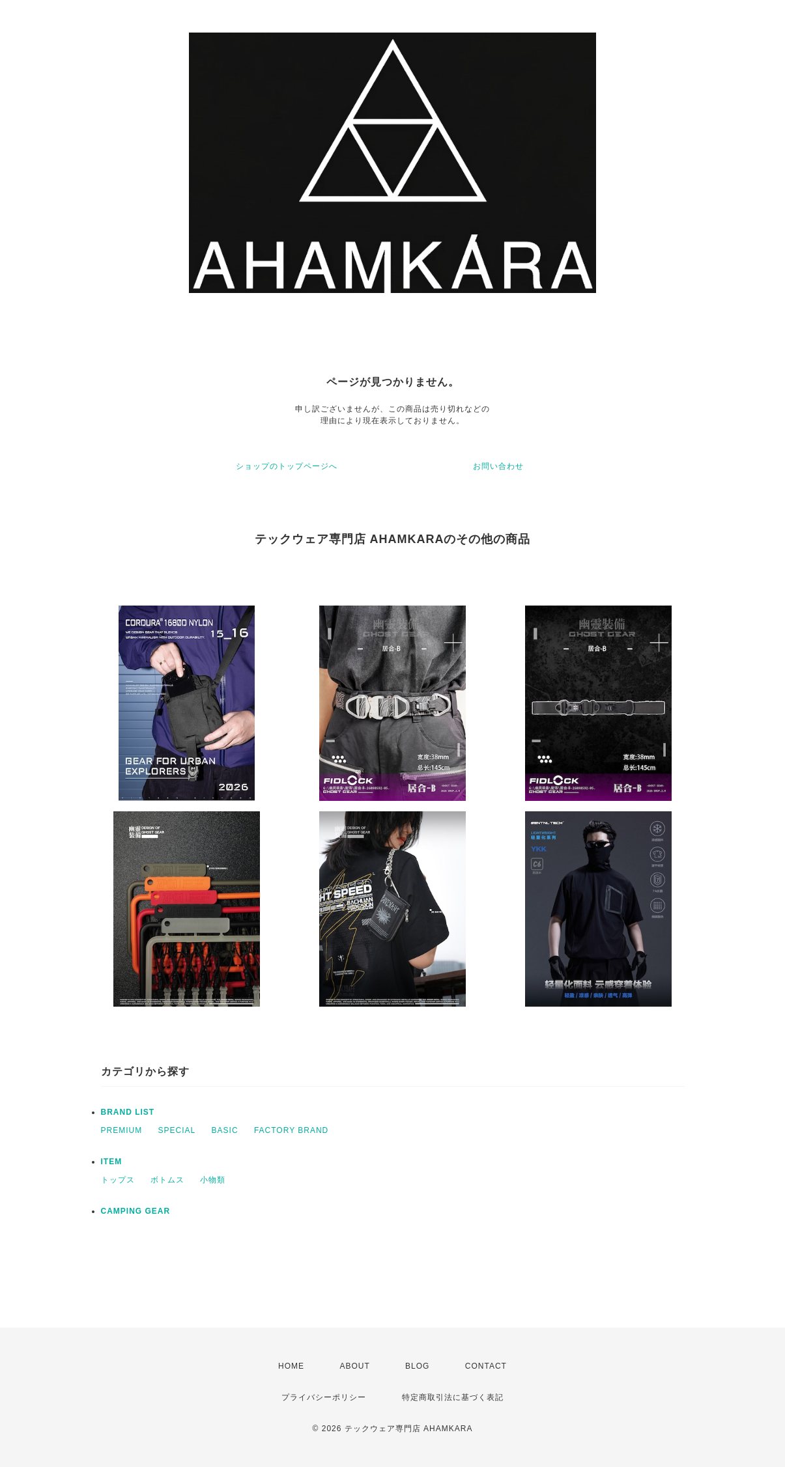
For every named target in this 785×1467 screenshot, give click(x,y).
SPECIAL (177, 1130)
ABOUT (354, 1366)
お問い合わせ (498, 466)
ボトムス (167, 1179)
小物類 (212, 1179)
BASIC (225, 1130)
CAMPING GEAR (136, 1211)
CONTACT (486, 1366)
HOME (291, 1366)
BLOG (417, 1366)
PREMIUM (122, 1130)
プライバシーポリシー (323, 1397)
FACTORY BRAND (291, 1130)
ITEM (111, 1161)
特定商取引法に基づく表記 (453, 1397)
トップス (118, 1179)
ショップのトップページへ (286, 466)
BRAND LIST (128, 1112)
